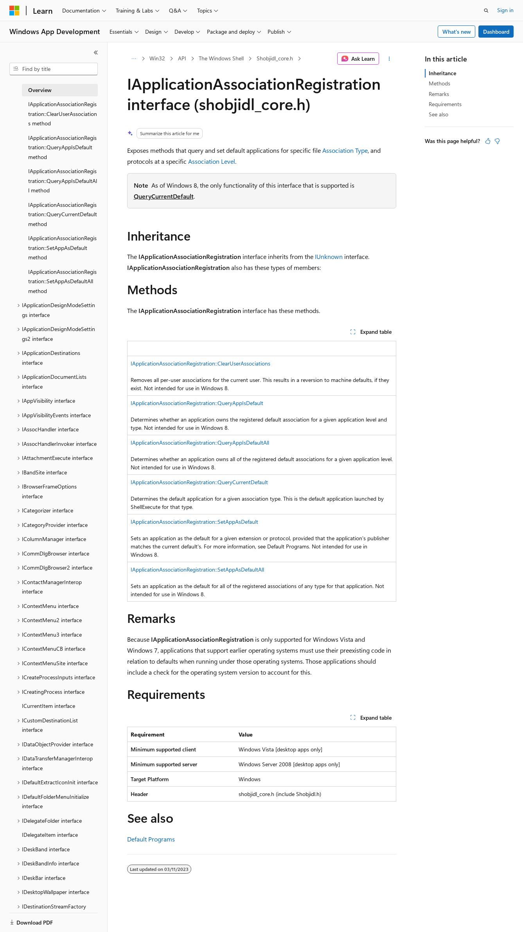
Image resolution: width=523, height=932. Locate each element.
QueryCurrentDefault (164, 196)
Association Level (211, 161)
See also (438, 114)
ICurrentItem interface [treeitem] (48, 705)
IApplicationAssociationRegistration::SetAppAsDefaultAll (197, 569)
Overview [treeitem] (40, 90)
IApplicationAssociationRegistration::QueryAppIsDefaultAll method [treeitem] (62, 180)
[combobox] (53, 69)
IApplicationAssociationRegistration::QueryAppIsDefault (197, 403)
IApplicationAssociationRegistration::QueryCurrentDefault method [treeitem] (62, 214)
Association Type (345, 150)
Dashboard (496, 31)
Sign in (505, 10)
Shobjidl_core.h (275, 58)
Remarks (439, 94)
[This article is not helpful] (497, 141)
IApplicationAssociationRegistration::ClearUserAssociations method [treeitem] (62, 113)
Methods (439, 83)
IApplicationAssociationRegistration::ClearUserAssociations (200, 363)
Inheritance (442, 73)
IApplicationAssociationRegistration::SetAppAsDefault (194, 521)
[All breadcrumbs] (134, 58)
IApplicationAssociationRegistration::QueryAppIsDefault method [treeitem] (62, 147)
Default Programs (151, 839)
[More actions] (389, 58)
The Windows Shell (221, 58)
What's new (456, 31)
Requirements (445, 104)
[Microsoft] (14, 10)
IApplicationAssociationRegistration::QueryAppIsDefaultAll (200, 442)
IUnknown (329, 256)
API (182, 58)
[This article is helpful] (487, 141)
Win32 (157, 58)
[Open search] (486, 11)
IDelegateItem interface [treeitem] (50, 834)
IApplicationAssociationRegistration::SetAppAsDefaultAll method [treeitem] (62, 281)
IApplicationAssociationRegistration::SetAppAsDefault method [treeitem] (62, 247)
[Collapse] (96, 52)
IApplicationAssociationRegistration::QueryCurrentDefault (199, 482)
